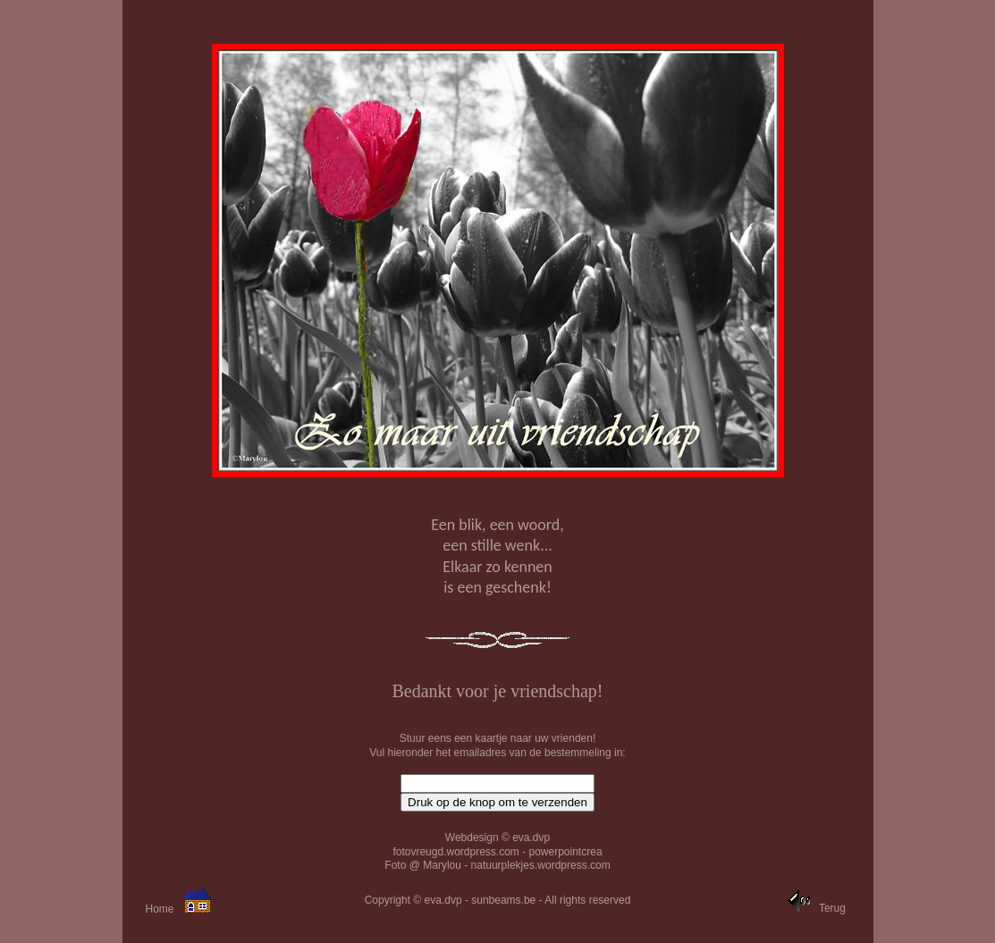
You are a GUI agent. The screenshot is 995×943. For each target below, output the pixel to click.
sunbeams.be (503, 900)
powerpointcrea (566, 852)
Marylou (442, 865)
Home (159, 909)
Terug (832, 908)
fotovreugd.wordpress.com (455, 852)
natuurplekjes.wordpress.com (541, 865)
